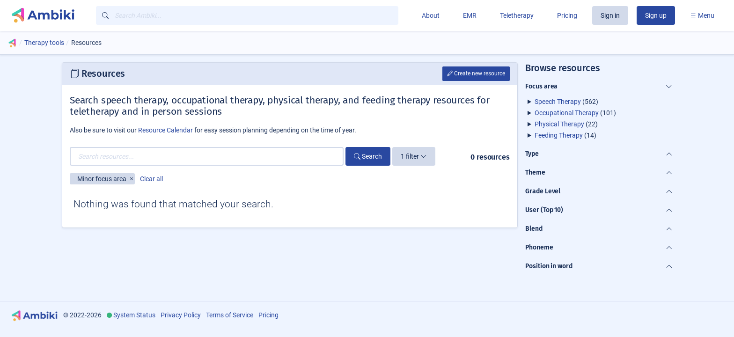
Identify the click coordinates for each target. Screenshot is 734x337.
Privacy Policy (181, 315)
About (431, 15)
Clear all (151, 179)
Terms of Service (229, 315)
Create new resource (476, 73)
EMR (470, 15)
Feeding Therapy (559, 135)
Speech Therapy (558, 101)
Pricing (567, 15)
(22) (566, 124)
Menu (702, 15)
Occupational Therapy (567, 113)
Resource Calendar (165, 130)
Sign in (610, 15)
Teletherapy (517, 15)
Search (368, 156)
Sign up (656, 15)
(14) (565, 135)
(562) (566, 101)
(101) (575, 113)
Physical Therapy (559, 124)
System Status (134, 315)
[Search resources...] (207, 156)
